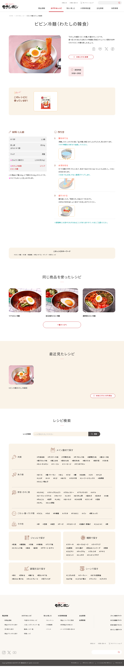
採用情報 (114, 8)
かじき (99, 480)
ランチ (45, 260)
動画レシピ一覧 (28, 634)
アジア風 (50, 549)
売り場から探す (9, 634)
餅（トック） (94, 518)
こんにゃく (98, 529)
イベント (48, 634)
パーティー (83, 580)
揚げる (31, 580)
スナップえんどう (54, 497)
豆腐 (45, 529)
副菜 (36, 553)
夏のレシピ (52, 260)
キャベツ (59, 501)
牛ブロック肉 (79, 462)
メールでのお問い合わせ (67, 634)
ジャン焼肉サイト (116, 621)
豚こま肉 (55, 466)
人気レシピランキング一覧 (31, 630)
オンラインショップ (88, 3)
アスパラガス (82, 497)
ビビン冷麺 (18, 260)
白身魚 (83, 480)
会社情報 (100, 8)
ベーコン (55, 469)
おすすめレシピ (56, 8)
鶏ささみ (87, 466)
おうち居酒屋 (96, 580)
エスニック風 (17, 553)
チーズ (61, 529)
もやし (40, 508)
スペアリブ (96, 549)
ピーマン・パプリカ (44, 501)
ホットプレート (33, 584)
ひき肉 (106, 466)
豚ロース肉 (105, 462)
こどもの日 (71, 580)
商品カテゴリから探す (11, 630)
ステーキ (70, 549)
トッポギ (81, 560)
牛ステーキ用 (53, 462)
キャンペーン (50, 625)
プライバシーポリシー (88, 668)
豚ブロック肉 (42, 466)
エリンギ (89, 504)
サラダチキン (80, 469)
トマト (94, 497)
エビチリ (70, 556)
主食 (24, 260)
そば (48, 518)
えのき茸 (79, 504)
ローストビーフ (83, 549)
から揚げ (80, 553)
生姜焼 (69, 553)
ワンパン (93, 584)
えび (55, 483)
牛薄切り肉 (67, 462)
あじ (61, 480)
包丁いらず (46, 584)
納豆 (53, 529)
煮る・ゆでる (38, 260)
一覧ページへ (62, 330)
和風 (14, 549)
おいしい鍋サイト (116, 635)
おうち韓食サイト (116, 625)
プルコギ (93, 556)
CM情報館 (49, 630)
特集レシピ (27, 639)
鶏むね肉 (76, 466)
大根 (107, 501)
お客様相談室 (85, 8)
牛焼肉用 (41, 462)
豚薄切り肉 (92, 462)
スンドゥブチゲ (93, 560)
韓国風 (30, 260)
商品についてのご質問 (67, 625)
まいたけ (68, 504)
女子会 (69, 584)
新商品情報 (8, 625)
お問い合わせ (74, 3)
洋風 (31, 549)
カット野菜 (50, 508)
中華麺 (56, 518)
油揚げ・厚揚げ (85, 529)
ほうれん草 (79, 501)
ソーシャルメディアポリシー (104, 668)
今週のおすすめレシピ (30, 625)
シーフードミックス (88, 483)
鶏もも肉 (65, 466)
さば (68, 480)
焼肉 (28, 553)
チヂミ (102, 556)
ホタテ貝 (74, 483)
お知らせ (64, 3)
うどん (40, 518)
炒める (22, 580)
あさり (64, 483)
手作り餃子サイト (116, 630)
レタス (68, 501)
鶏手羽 (96, 466)
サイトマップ (119, 668)
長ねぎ (89, 501)
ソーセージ (67, 469)
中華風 (40, 549)
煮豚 (106, 553)
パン (84, 518)
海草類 (101, 483)
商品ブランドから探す (11, 639)
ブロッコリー (69, 497)
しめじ (58, 504)
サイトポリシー (75, 668)
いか (48, 483)
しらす (40, 483)
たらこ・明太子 (43, 487)
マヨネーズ (72, 529)
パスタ (65, 518)
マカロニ (75, 518)
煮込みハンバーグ (93, 553)
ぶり (91, 480)
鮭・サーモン (51, 480)
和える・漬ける (18, 584)
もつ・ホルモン (43, 469)
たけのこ (41, 497)
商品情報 (41, 8)
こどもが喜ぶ (81, 584)
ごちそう (104, 584)
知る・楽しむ (71, 8)
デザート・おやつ (48, 553)
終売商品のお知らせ (66, 630)
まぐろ (40, 480)
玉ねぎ (98, 501)
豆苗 (98, 504)
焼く (14, 580)
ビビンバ (70, 560)
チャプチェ (81, 556)
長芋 (50, 504)
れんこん (41, 504)
